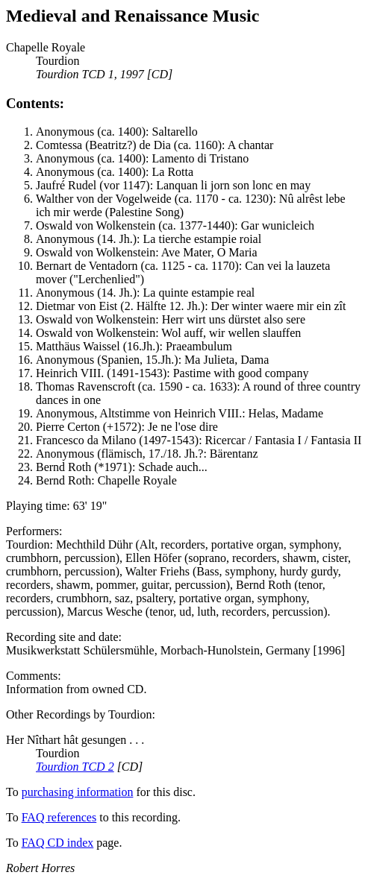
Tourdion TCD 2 (75, 766)
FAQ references (59, 817)
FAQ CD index (58, 842)
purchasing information (78, 792)
